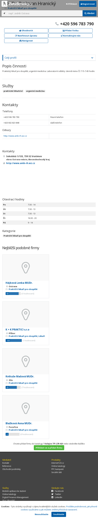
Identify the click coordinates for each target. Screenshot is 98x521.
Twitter (56, 494)
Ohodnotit (26, 30)
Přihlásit (71, 4)
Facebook (57, 491)
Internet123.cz (57, 463)
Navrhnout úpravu (26, 35)
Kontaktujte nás (70, 35)
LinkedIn (56, 497)
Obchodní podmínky (11, 469)
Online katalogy (58, 466)
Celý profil (10, 57)
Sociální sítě (56, 472)
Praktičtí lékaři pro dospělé (17, 235)
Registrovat (88, 4)
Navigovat (26, 40)
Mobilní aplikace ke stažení (14, 491)
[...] (45, 13)
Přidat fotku (71, 30)
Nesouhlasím (41, 514)
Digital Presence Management (15, 497)
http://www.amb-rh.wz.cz (15, 135)
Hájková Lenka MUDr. (19, 282)
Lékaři (41, 336)
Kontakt (5, 463)
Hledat (89, 13)
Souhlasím (58, 514)
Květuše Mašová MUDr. (20, 376)
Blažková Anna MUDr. (19, 423)
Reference (6, 466)
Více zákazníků (8, 500)
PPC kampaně (57, 469)
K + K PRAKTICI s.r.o (17, 329)
